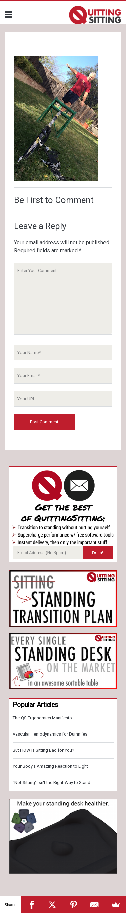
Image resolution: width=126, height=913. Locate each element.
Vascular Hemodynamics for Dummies (50, 734)
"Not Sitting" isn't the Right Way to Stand (51, 782)
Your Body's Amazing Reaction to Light (50, 766)
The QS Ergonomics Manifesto (42, 717)
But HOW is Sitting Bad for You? (43, 750)
